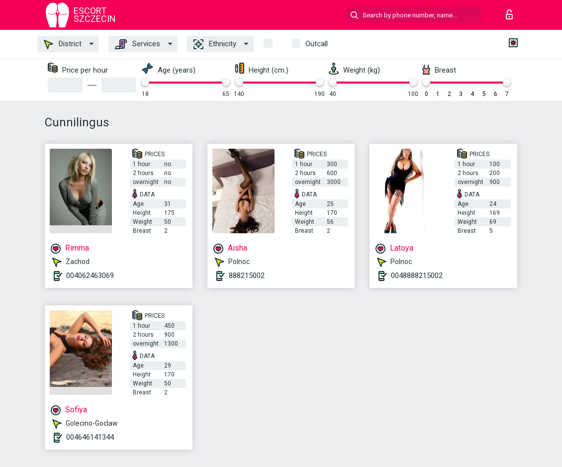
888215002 (247, 275)
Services (137, 44)
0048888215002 (417, 275)
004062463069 (90, 275)
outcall (316, 43)
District (63, 44)
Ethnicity (214, 44)
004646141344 (90, 437)
